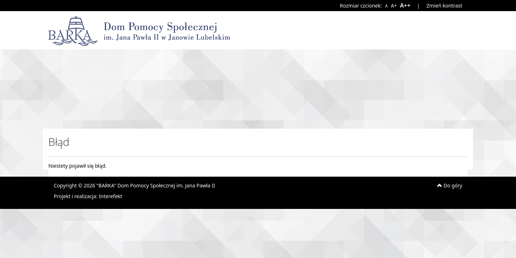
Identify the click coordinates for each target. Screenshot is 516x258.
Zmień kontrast (444, 5)
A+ (394, 5)
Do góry (449, 185)
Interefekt (110, 196)
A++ (405, 5)
